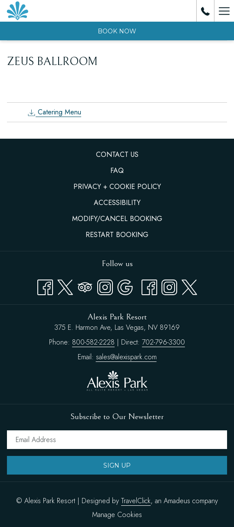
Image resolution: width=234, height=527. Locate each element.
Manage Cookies (117, 515)
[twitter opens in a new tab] (189, 285)
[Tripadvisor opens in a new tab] (85, 285)
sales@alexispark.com (126, 357)
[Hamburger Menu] (224, 11)
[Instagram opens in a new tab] (105, 285)
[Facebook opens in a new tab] (45, 285)
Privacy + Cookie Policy (117, 187)
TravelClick (136, 501)
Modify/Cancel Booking (117, 219)
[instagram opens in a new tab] (169, 285)
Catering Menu (54, 112)
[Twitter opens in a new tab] (65, 285)
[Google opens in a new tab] (125, 285)
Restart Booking (117, 235)
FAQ (117, 171)
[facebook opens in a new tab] (149, 285)
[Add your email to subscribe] (117, 439)
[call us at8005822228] (205, 10)
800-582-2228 (93, 342)
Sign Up (117, 465)
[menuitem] (117, 155)
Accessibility (117, 203)
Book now (117, 31)
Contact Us (117, 154)
